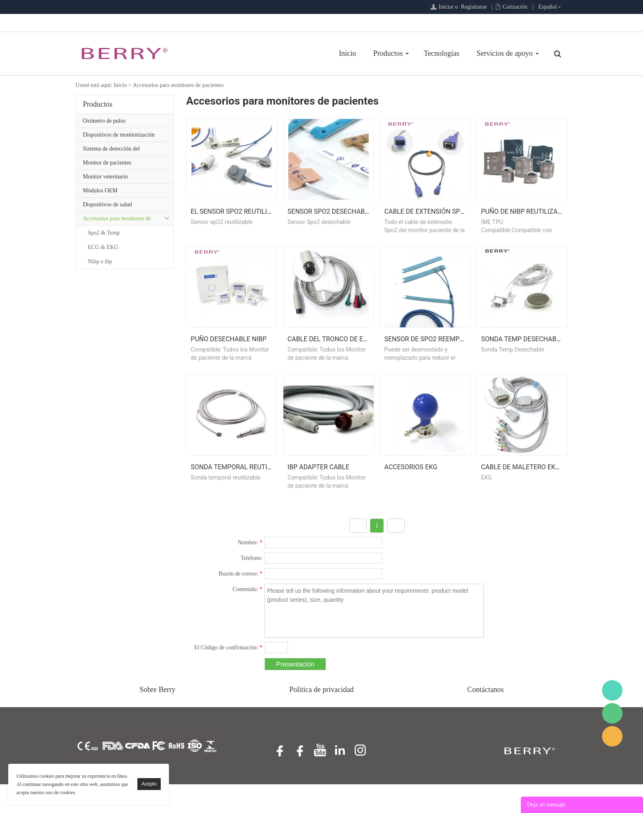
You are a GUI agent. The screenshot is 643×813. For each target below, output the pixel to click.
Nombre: (250, 571)
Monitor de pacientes (107, 163)
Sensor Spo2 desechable (329, 221)
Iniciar (446, 7)
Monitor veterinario (105, 177)
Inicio (347, 53)
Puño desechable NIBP (229, 358)
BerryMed (612, 690)
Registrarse (474, 7)
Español (547, 7)
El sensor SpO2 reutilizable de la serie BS (262, 221)
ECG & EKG (103, 247)
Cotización (514, 7)
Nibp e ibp (100, 261)
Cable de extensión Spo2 (426, 221)
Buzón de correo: (240, 602)
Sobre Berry (157, 718)
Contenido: (247, 618)
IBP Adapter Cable (318, 496)
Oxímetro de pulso (104, 121)
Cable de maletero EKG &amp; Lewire (543, 496)
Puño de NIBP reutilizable (525, 221)
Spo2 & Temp (104, 233)
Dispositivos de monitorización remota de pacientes (119, 137)
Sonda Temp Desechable (522, 358)
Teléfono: (251, 587)
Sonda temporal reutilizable (241, 496)
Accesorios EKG (410, 496)
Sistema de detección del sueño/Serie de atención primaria (120, 150)
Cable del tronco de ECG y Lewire (344, 358)
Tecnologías (441, 53)
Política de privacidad (322, 718)
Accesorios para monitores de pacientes (178, 85)
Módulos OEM (100, 190)
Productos (388, 53)
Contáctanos (485, 718)
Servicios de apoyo (505, 53)
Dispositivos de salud (107, 204)
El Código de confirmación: (228, 676)
